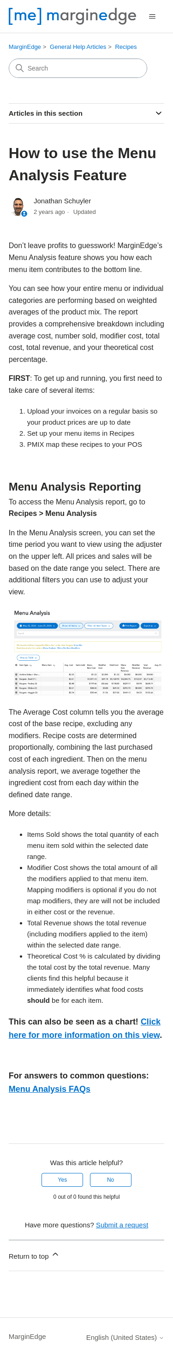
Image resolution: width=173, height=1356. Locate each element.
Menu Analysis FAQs (49, 1089)
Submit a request (122, 1225)
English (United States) (125, 1337)
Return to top (34, 1254)
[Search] (78, 68)
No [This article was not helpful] (110, 1180)
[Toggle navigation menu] (152, 16)
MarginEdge (25, 46)
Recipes (126, 46)
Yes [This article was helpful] (62, 1180)
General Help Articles (78, 46)
